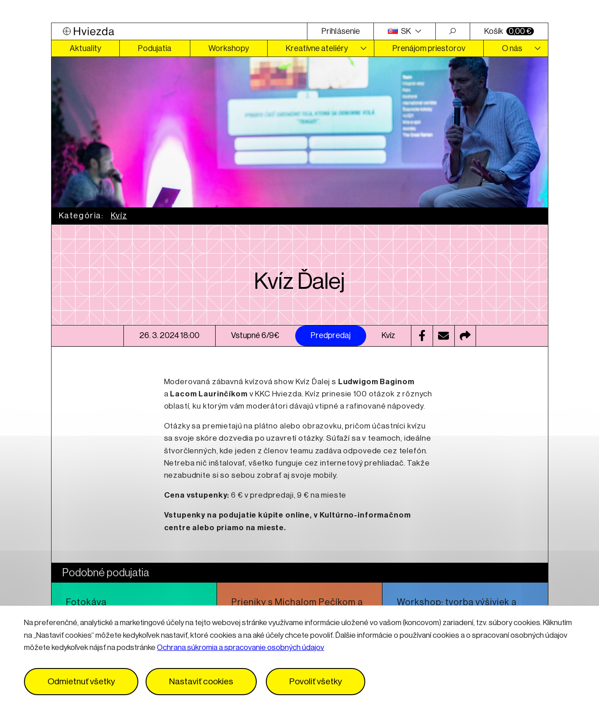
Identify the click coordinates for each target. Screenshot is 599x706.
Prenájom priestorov (428, 48)
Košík (509, 31)
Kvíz (119, 216)
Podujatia (154, 48)
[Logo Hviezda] (179, 31)
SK (400, 31)
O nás (512, 48)
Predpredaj (330, 335)
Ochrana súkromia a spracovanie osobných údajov (240, 647)
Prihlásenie (340, 31)
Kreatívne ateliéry (317, 48)
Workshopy (228, 48)
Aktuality (85, 48)
